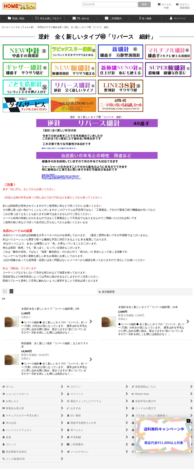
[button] (145, 19)
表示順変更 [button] (106, 291)
